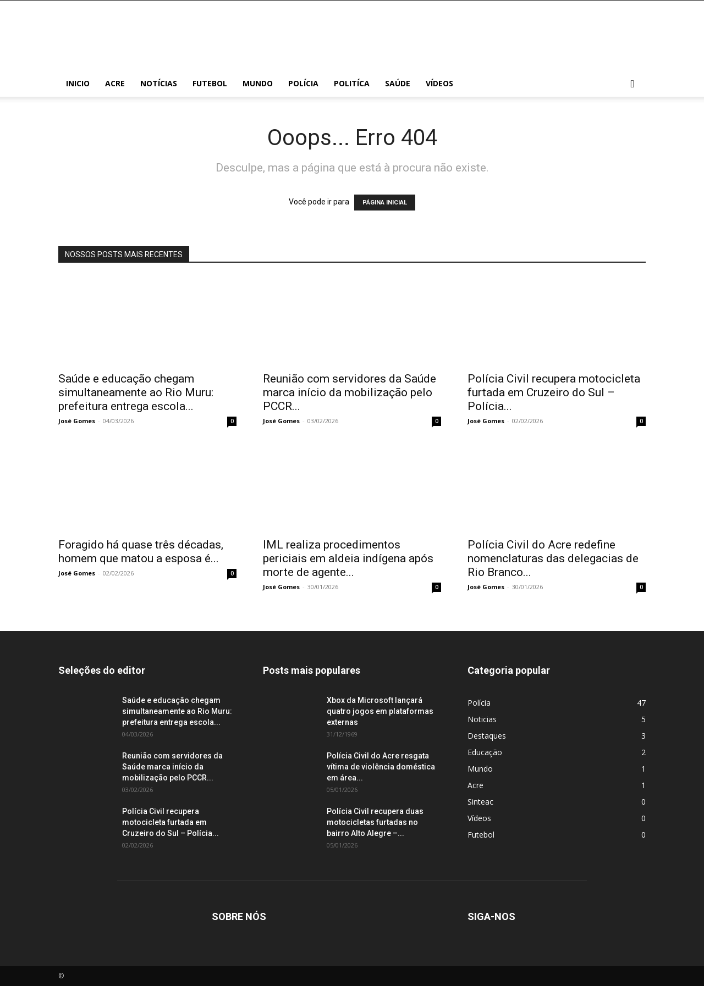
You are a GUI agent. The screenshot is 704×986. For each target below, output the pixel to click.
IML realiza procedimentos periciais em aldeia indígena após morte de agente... (348, 558)
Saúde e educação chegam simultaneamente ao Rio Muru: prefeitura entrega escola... (135, 392)
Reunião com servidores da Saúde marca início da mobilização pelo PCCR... (349, 392)
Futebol (210, 83)
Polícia (303, 83)
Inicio (78, 83)
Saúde (397, 83)
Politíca (352, 83)
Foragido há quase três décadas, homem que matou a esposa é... (140, 551)
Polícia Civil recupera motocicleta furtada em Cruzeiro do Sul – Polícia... (554, 392)
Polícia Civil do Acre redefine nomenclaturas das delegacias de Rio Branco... (553, 558)
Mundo (258, 83)
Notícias (158, 83)
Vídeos (439, 83)
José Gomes (76, 421)
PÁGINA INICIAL (384, 202)
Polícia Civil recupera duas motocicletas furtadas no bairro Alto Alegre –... (375, 822)
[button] (632, 84)
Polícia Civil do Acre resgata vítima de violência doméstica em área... (381, 766)
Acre (115, 83)
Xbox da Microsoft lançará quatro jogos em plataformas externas (380, 711)
